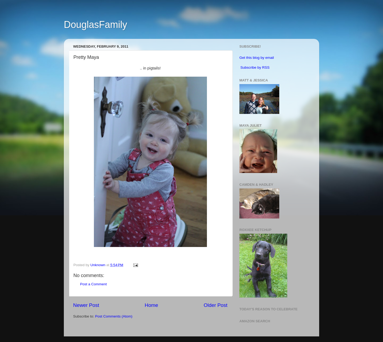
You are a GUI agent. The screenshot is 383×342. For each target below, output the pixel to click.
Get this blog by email (256, 58)
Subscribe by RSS (255, 67)
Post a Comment (93, 284)
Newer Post (86, 305)
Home (151, 305)
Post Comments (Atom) (113, 316)
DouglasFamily (95, 24)
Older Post (215, 305)
